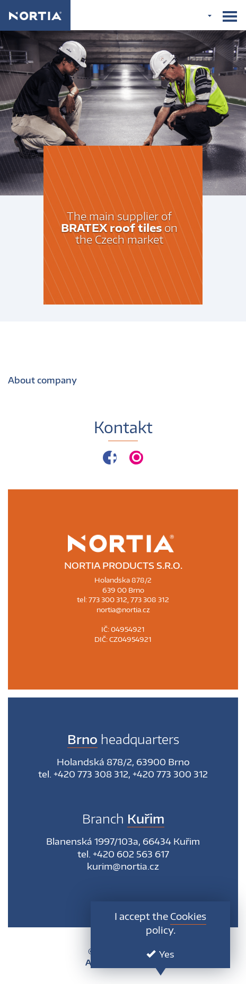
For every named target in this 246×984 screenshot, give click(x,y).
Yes (160, 954)
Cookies (188, 916)
